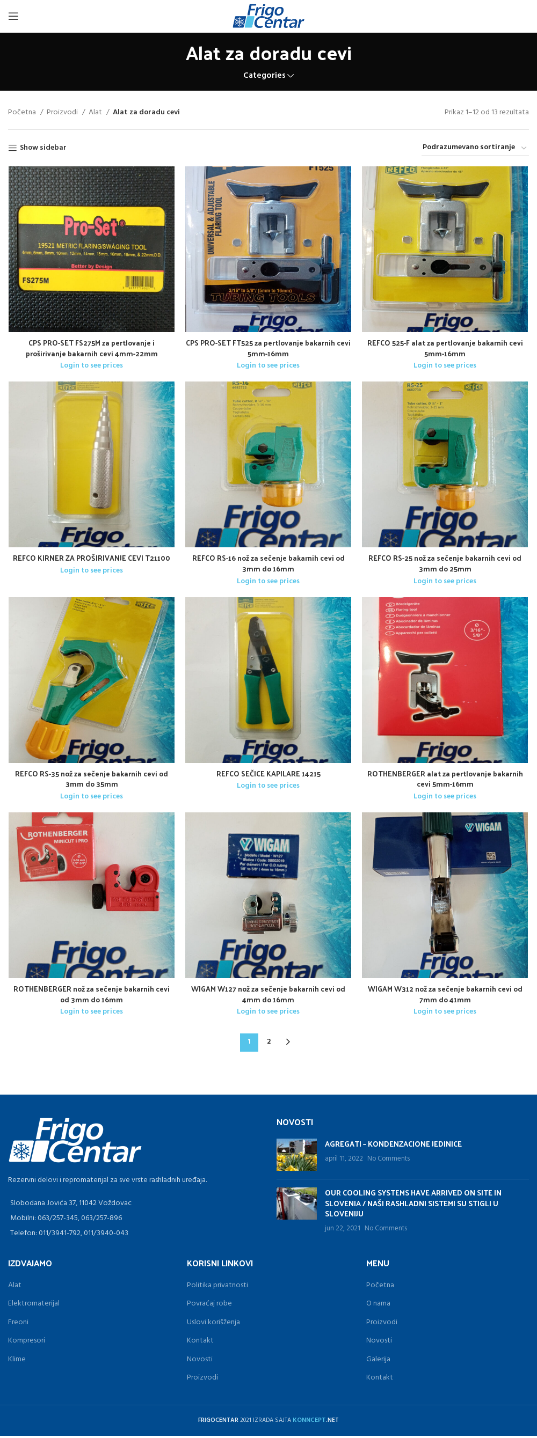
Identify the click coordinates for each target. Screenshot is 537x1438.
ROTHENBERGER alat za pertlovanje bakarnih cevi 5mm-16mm (446, 780)
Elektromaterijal (34, 1306)
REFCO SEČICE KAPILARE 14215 (268, 775)
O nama (378, 1306)
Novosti (200, 1361)
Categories (264, 76)
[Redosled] (475, 148)
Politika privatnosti (217, 1287)
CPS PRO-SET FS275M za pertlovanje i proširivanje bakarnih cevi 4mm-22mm (91, 348)
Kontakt (200, 1343)
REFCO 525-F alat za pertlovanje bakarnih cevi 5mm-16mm (446, 348)
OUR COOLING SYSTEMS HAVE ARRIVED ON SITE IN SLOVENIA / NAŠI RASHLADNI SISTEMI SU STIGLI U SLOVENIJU (413, 1205)
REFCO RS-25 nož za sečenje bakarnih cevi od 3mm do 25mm (446, 564)
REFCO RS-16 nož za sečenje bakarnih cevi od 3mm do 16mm (268, 564)
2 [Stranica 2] (269, 1044)
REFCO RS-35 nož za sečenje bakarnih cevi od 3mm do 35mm (91, 780)
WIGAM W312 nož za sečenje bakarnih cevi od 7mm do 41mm (446, 996)
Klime (17, 1361)
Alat (96, 113)
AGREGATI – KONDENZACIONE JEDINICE (393, 1146)
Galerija (378, 1361)
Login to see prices (91, 366)
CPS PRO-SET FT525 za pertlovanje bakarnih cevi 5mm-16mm (268, 348)
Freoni (18, 1324)
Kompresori (26, 1343)
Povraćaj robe (209, 1306)
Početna (23, 113)
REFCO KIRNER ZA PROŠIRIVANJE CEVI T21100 (91, 559)
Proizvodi (63, 113)
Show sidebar (43, 148)
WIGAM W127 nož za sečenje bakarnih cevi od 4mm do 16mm (268, 996)
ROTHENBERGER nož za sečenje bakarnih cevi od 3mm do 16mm (91, 996)
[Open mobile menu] (13, 16)
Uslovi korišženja (213, 1324)
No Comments (388, 1161)
